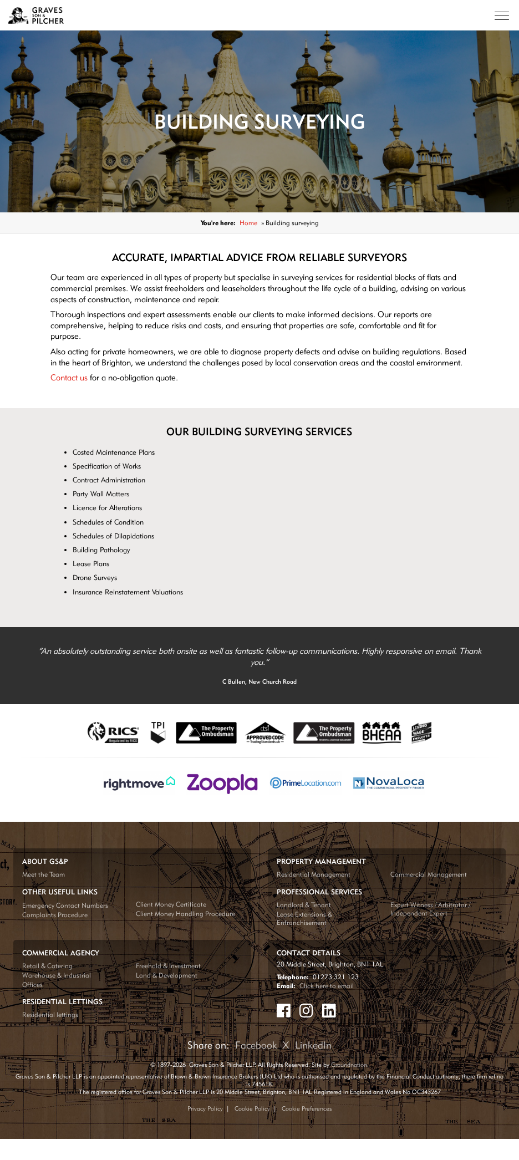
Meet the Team (43, 874)
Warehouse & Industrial (56, 975)
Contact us (69, 378)
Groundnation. (350, 1065)
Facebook (256, 1045)
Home (248, 222)
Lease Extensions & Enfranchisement (304, 918)
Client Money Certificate (171, 904)
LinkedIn (313, 1045)
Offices (32, 984)
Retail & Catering (47, 965)
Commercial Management (428, 874)
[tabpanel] (259, 665)
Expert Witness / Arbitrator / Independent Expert (430, 908)
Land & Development (166, 975)
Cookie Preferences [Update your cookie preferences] (307, 1108)
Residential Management (313, 874)
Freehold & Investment (168, 965)
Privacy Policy (205, 1108)
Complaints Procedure (55, 914)
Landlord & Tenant (304, 904)
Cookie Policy (252, 1108)
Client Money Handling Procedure (185, 913)
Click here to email (326, 985)
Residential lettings (50, 1014)
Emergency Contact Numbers (65, 905)
